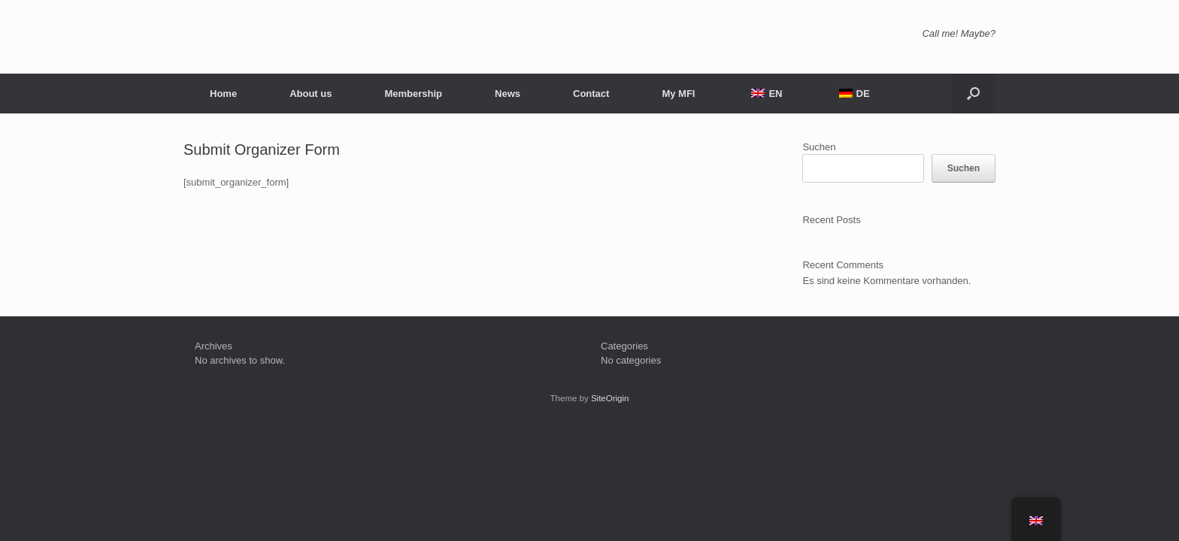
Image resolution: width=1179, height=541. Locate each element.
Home (223, 93)
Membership (413, 93)
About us (310, 93)
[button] (973, 93)
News (507, 93)
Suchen (818, 147)
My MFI (678, 93)
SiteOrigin (610, 398)
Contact (591, 93)
